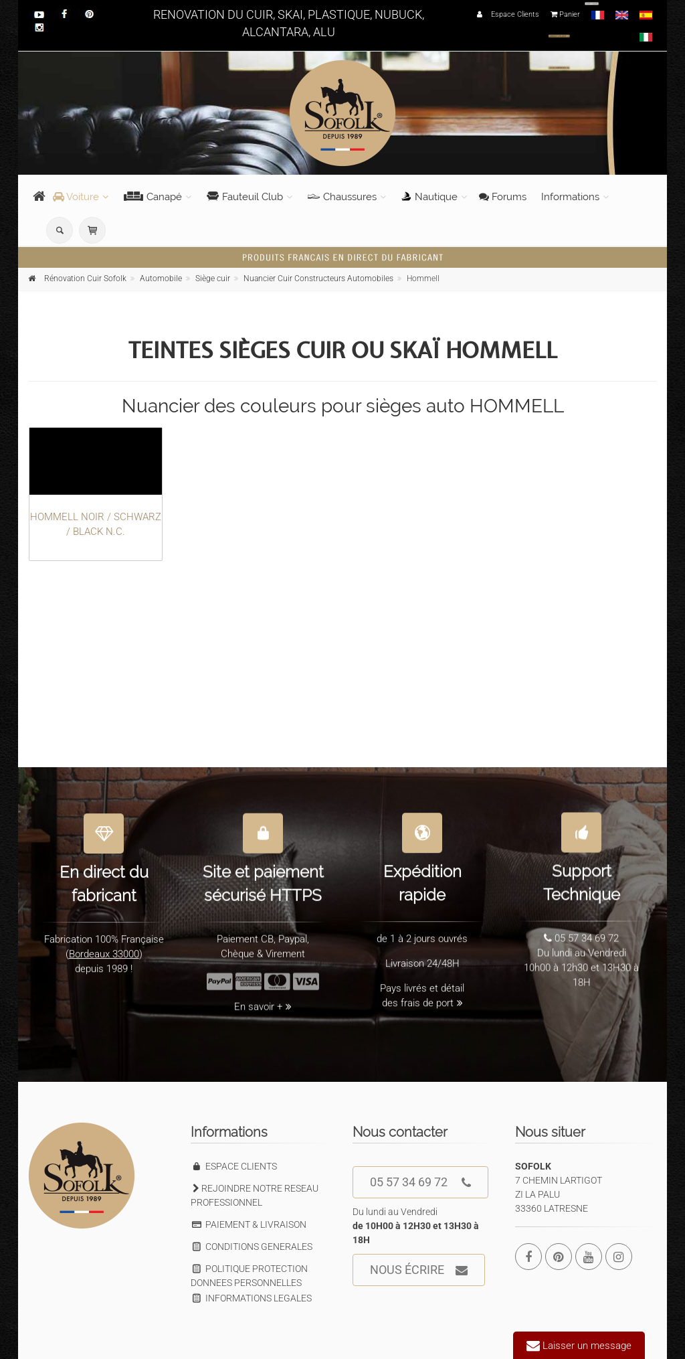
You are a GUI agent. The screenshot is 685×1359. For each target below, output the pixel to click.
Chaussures (342, 197)
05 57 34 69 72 (420, 1182)
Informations (570, 197)
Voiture (76, 197)
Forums (502, 197)
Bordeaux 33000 (104, 946)
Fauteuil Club (245, 197)
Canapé (153, 197)
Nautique (429, 197)
